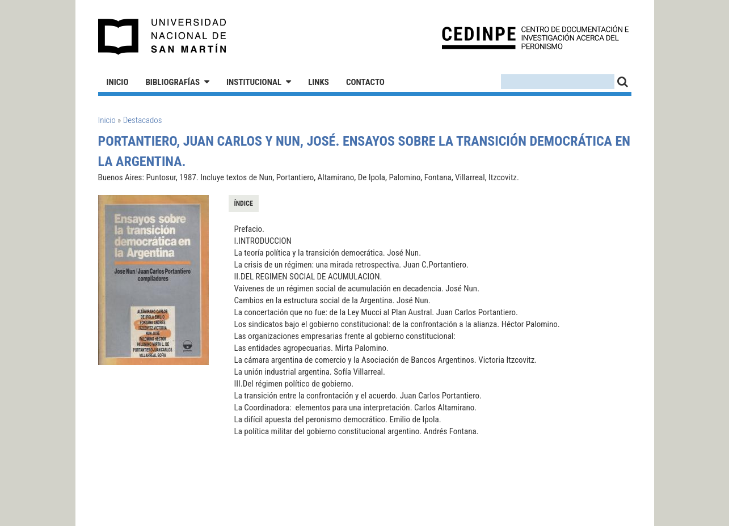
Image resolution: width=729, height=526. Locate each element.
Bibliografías (172, 82)
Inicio (118, 82)
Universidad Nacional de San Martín (162, 37)
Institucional (253, 82)
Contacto (365, 82)
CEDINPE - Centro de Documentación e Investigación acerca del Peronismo (535, 37)
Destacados (142, 120)
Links (318, 82)
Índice (243, 203)
